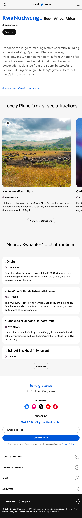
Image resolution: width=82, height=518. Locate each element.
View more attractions (41, 221)
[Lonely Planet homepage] (42, 4)
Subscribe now (41, 437)
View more (41, 366)
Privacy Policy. (68, 444)
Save (9, 32)
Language (9, 501)
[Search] (5, 4)
